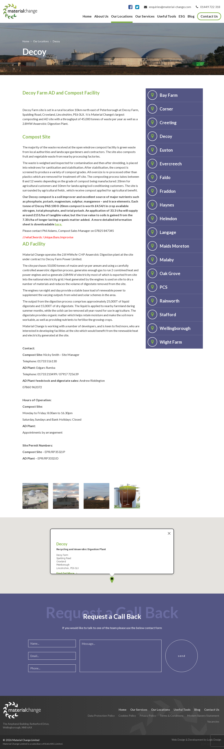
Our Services (144, 16)
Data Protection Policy (101, 715)
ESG (182, 16)
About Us (101, 16)
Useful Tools (166, 16)
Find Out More (66, 546)
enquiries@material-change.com (170, 7)
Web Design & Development (187, 739)
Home (87, 16)
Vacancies (213, 721)
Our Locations (122, 16)
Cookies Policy (127, 715)
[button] (112, 552)
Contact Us (209, 16)
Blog (191, 16)
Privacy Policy (148, 715)
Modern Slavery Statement (203, 715)
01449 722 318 (210, 7)
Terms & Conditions (171, 715)
